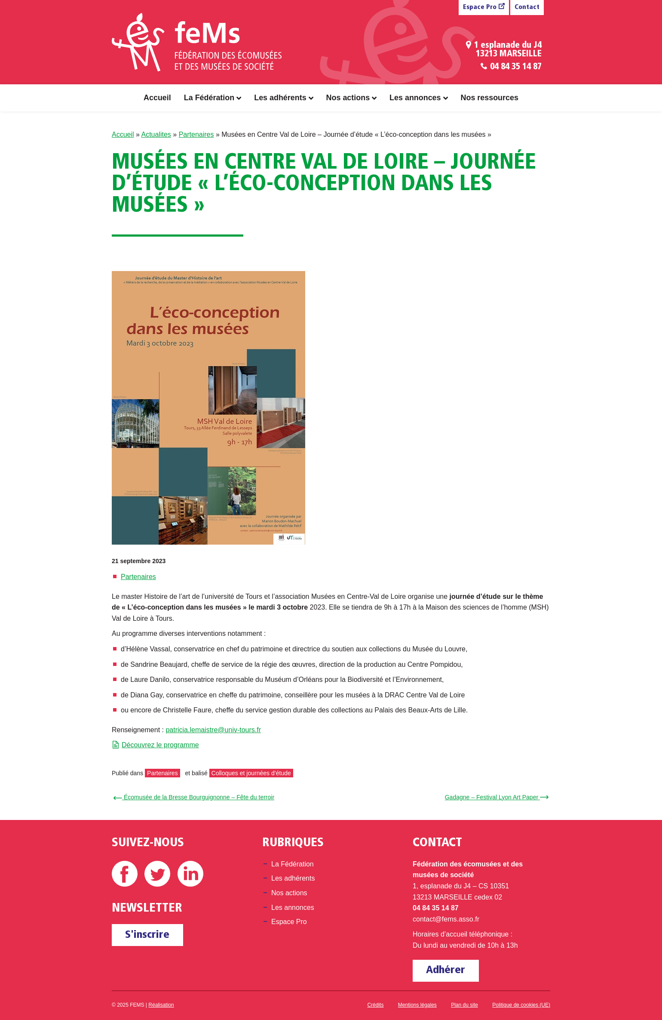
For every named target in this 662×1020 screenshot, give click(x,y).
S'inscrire (147, 935)
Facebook (125, 874)
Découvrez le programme (160, 745)
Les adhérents (280, 97)
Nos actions (348, 97)
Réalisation (161, 1005)
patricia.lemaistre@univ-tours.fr (213, 729)
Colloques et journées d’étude (251, 773)
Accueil (157, 97)
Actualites (156, 134)
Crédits (375, 1005)
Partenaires (196, 134)
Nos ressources (489, 97)
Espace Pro (479, 7)
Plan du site (464, 1005)
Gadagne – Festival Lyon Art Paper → (495, 797)
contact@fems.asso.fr (446, 919)
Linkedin (190, 874)
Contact (527, 7)
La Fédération (209, 97)
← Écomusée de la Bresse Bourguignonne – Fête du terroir (195, 797)
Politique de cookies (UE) (521, 1005)
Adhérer (445, 970)
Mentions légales (417, 1005)
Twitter (157, 874)
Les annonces (415, 97)
